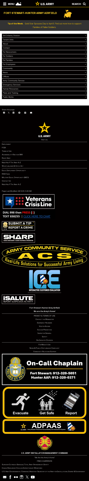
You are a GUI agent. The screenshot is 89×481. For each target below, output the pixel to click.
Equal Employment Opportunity (14, 170)
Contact (6, 48)
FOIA (4, 148)
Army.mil (44, 140)
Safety (44, 337)
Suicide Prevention (44, 330)
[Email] (31, 113)
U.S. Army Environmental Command (15, 471)
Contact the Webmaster (44, 319)
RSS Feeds (6, 174)
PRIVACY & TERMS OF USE (44, 316)
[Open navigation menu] (8, 4)
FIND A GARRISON (44, 461)
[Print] (25, 113)
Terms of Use (6, 151)
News (5, 72)
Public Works (8, 97)
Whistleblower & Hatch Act (12, 166)
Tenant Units (8, 40)
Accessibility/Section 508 (12, 155)
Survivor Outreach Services (12, 464)
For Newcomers (9, 52)
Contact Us (6, 181)
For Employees (9, 64)
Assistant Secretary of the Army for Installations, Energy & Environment (57, 471)
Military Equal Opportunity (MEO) (15, 177)
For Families (8, 60)
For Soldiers (8, 56)
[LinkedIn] (13, 113)
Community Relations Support (44, 352)
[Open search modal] (79, 4)
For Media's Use (44, 345)
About (5, 44)
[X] (9, 113)
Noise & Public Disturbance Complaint (44, 348)
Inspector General (44, 333)
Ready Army (6, 158)
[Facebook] (4, 113)
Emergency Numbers (44, 323)
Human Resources (10, 89)
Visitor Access (44, 326)
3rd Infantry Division (11, 36)
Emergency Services (11, 85)
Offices (6, 76)
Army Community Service (13, 81)
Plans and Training (10, 93)
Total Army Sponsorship (33, 464)
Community (8, 68)
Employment (6, 144)
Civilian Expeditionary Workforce (29, 468)
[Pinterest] (19, 113)
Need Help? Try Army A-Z (11, 162)
